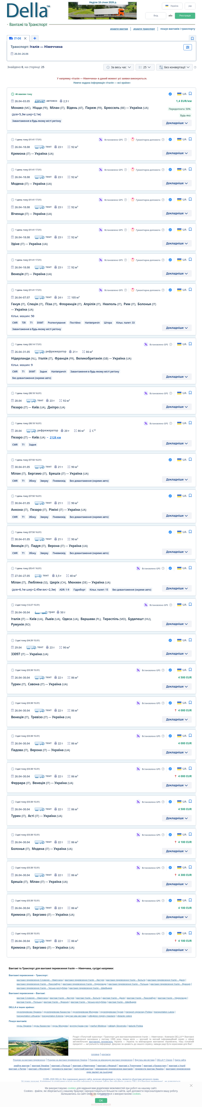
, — (39, 684)
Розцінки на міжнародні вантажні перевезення (110, 1060)
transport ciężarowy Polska (139, 1012)
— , (38, 407)
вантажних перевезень (101, 1041)
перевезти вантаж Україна (149, 1069)
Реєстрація (185, 15)
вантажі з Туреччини (130, 1065)
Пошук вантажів (17, 1021)
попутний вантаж (83, 1069)
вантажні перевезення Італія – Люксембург (39, 984)
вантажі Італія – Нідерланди (172, 998)
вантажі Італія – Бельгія (88, 998)
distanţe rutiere (124, 1016)
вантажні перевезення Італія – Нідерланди (84, 984)
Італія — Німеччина (37, 46)
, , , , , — (80, 108)
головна (95, 1054)
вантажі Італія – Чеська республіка (88, 1002)
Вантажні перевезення (21, 975)
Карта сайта (180, 1060)
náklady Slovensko (117, 1026)
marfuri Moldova (98, 1026)
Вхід (156, 15)
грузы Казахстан (41, 1026)
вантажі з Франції (107, 1065)
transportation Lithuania (28, 1016)
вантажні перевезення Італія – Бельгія (125, 980)
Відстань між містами (145, 1060)
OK (101, 1100)
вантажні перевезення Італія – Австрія (84, 980)
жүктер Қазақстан (79, 1026)
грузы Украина (24, 1026)
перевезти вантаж (62, 1069)
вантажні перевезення (178, 1069)
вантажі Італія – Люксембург (141, 998)
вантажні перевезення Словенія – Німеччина (40, 980)
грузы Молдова (60, 1026)
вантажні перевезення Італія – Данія (166, 980)
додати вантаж (119, 28)
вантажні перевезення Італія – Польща (128, 984)
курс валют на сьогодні (99, 1072)
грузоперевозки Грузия (112, 1012)
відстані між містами (75, 1016)
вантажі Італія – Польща (29, 1002)
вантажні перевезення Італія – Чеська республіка (42, 988)
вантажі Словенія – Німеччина (32, 998)
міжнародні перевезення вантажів (114, 1069)
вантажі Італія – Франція (56, 1002)
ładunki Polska (136, 1026)
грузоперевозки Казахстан (57, 1012)
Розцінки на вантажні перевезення (29, 1060)
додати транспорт (144, 28)
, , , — (71, 358)
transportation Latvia (164, 1012)
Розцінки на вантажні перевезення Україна (67, 1060)
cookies (72, 1088)
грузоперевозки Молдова (85, 1012)
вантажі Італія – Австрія (62, 998)
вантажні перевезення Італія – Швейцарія (90, 988)
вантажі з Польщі (60, 1065)
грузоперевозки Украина (29, 1012)
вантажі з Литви (17, 1069)
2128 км (55, 437)
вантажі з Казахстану (155, 1065)
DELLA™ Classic (165, 1060)
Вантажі (40, 993)
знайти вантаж (22, 1065)
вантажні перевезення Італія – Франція (170, 984)
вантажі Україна (40, 1065)
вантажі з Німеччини (84, 1065)
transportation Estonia (52, 1016)
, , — (49, 473)
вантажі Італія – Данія (114, 998)
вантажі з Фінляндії (39, 1069)
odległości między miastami (101, 1016)
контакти (106, 1054)
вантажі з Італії (177, 1065)
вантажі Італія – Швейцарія (122, 1002)
